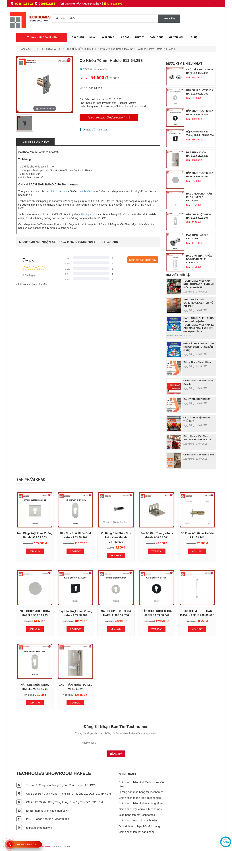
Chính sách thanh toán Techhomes (140, 797)
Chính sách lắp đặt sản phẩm (136, 831)
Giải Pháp (108, 37)
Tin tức (139, 37)
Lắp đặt (124, 37)
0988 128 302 (22, 3)
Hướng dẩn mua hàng (94, 129)
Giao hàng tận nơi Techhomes (137, 814)
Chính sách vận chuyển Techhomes (140, 809)
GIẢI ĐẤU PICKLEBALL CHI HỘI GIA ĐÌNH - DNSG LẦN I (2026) (198, 347)
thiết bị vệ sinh (58, 191)
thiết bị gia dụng (88, 214)
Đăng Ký (116, 753)
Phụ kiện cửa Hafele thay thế (116, 49)
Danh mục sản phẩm (42, 37)
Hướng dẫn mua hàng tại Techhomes (141, 791)
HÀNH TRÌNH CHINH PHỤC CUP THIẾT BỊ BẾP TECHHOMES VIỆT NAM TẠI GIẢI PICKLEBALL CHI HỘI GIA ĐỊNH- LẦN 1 (198, 325)
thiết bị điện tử (87, 191)
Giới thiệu (78, 37)
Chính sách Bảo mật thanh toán (138, 820)
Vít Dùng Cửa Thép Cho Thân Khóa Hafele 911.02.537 (116, 537)
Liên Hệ (192, 37)
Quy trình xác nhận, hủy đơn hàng (139, 826)
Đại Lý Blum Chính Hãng (197, 362)
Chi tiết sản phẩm (35, 142)
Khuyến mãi (176, 37)
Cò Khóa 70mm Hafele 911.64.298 (156, 49)
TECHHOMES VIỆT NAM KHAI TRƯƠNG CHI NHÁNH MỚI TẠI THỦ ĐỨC (198, 284)
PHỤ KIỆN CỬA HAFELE (48, 49)
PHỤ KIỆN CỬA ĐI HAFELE (81, 49)
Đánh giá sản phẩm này (142, 259)
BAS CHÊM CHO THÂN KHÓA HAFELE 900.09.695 (199, 197)
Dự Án (93, 37)
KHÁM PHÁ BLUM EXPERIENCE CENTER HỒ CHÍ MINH (198, 303)
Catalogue (156, 37)
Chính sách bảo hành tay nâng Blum (141, 803)
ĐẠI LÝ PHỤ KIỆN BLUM (196, 399)
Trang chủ (25, 49)
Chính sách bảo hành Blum (198, 454)
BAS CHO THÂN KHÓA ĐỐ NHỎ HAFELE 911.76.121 (199, 259)
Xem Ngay (35, 551)
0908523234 (45, 3)
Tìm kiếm (169, 18)
